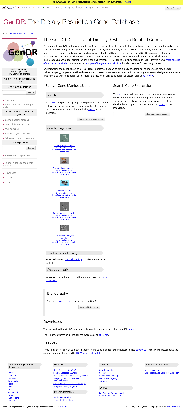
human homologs (73, 259)
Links (10, 389)
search (52, 102)
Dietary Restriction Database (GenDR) (70, 376)
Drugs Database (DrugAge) (65, 386)
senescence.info (152, 370)
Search (30, 92)
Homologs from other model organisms (64, 151)
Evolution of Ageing (108, 378)
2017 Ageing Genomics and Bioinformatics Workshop (111, 394)
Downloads (10, 173)
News (10, 395)
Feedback (12, 384)
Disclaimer (12, 378)
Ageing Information (98, 7)
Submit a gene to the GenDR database (18, 164)
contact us (141, 349)
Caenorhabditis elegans (17, 120)
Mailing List (13, 392)
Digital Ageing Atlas (62, 397)
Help (7, 182)
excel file (103, 335)
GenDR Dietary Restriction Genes (19, 80)
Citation (9, 177)
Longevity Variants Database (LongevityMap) (66, 379)
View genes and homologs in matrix (18, 105)
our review (147, 75)
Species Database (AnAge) (65, 373)
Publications (13, 398)
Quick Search (173, 8)
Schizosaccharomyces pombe (19, 138)
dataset (132, 329)
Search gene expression (157, 114)
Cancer (102, 373)
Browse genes (12, 100)
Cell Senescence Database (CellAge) (69, 383)
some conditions (174, 407)
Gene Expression (106, 370)
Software (103, 381)
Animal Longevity (54, 7)
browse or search (64, 301)
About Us (12, 375)
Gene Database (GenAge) (64, 370)
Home (10, 373)
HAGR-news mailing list (88, 353)
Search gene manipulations (91, 119)
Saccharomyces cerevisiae (18, 133)
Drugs (37, 7)
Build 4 (13, 69)
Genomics (25, 7)
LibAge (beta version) (63, 400)
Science (11, 401)
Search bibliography (89, 307)
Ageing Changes (75, 7)
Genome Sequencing (108, 376)
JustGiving (126, 2)
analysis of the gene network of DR (104, 63)
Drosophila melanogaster (17, 124)
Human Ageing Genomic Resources (20, 33)
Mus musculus (12, 129)
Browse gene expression (17, 155)
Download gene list (64, 148)
